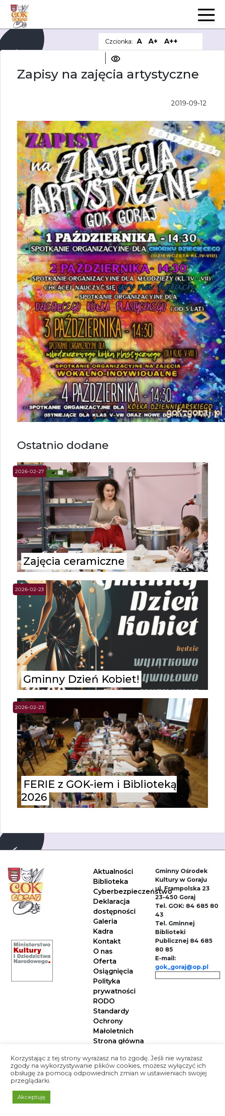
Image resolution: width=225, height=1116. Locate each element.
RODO (104, 1001)
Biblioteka (110, 881)
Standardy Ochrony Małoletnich (113, 1021)
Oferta (104, 961)
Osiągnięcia (113, 971)
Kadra (103, 931)
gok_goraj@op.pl (181, 967)
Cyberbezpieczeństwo (132, 891)
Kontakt (107, 941)
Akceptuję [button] (31, 1097)
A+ (153, 41)
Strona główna (118, 1041)
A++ (171, 41)
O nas (103, 951)
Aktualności (113, 872)
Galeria (105, 921)
